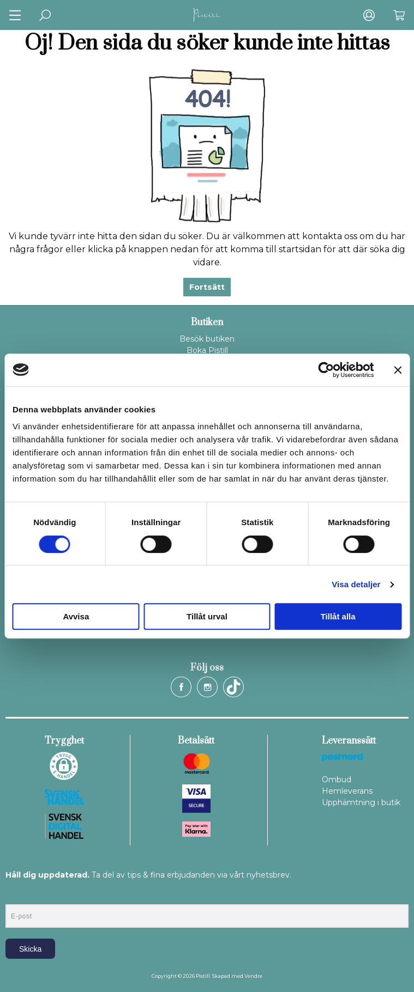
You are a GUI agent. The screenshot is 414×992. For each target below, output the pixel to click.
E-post (15, 895)
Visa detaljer (356, 584)
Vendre (253, 976)
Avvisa (76, 616)
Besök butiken (207, 339)
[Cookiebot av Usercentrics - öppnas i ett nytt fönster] (326, 370)
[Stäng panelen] (397, 370)
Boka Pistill (207, 350)
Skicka (30, 949)
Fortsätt (207, 287)
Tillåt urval (207, 616)
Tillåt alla (338, 616)
